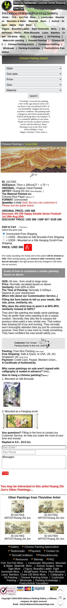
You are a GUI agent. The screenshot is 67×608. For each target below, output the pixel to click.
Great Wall (31, 144)
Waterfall (33, 21)
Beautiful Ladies (20, 29)
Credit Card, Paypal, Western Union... (35, 359)
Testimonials (17, 551)
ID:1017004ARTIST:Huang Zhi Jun (51, 536)
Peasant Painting (37, 40)
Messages (34, 462)
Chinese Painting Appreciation (41, 546)
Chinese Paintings (11, 144)
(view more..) (41, 132)
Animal (55, 21)
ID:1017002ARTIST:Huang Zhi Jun (51, 515)
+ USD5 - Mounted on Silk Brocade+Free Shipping (33, 237)
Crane (23, 574)
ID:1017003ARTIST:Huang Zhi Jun (17, 536)
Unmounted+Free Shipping (20, 233)
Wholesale (8, 48)
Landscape (47, 17)
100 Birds (12, 36)
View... (30, 370)
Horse (13, 25)
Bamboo (55, 32)
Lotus (45, 32)
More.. (33, 17)
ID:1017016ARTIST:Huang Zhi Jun (17, 515)
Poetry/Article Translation (34, 583)
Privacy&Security (48, 555)
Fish (14, 17)
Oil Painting (53, 36)
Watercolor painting (13, 40)
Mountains (48, 563)
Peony (18, 32)
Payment (35, 551)
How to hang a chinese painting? (25, 375)
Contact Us (52, 551)
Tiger (21, 25)
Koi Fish (23, 17)
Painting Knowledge (29, 48)
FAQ (51, 559)
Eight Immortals (40, 29)
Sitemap (38, 559)
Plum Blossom (32, 32)
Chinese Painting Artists (21, 44)
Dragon (50, 566)
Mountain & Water (16, 21)
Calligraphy (37, 36)
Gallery (14, 546)
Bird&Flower (31, 571)
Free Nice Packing (28, 351)
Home (5, 17)
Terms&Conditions (22, 555)
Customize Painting (48, 44)
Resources (21, 559)
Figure (5, 29)
